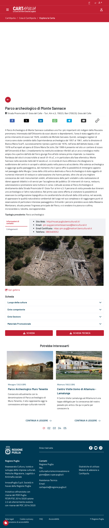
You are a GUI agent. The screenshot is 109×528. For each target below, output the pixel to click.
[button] (89, 2)
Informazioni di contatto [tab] (12, 222)
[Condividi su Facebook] (12, 120)
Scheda (29, 333)
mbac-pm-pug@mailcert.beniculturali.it (73, 228)
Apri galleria (12, 290)
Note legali (9, 518)
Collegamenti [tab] (12, 229)
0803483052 (52, 231)
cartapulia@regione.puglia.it (52, 487)
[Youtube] (96, 448)
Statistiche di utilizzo (89, 466)
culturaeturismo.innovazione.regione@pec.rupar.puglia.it (54, 472)
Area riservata (46, 448)
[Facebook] (91, 448)
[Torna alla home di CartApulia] (24, 10)
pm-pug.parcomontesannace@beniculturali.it (65, 225)
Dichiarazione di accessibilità (17, 521)
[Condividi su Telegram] (69, 120)
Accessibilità (54, 518)
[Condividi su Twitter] (26, 120)
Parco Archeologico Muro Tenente (28, 389)
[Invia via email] (83, 120)
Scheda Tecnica (80, 333)
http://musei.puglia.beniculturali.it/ (63, 221)
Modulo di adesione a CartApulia (89, 471)
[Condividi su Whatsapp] (54, 120)
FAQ (41, 518)
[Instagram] (100, 448)
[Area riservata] (101, 9)
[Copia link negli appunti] (97, 120)
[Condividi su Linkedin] (40, 120)
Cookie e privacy (26, 518)
